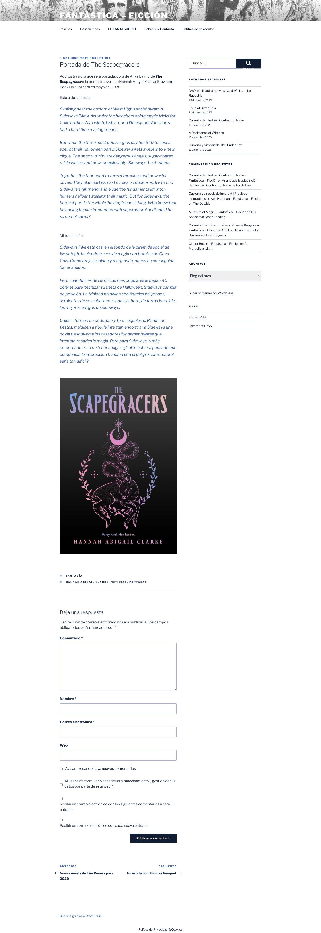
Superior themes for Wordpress (211, 293)
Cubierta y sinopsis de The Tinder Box (215, 145)
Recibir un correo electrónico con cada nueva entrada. (104, 825)
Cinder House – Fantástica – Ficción (214, 243)
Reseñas (65, 29)
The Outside (201, 203)
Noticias (119, 582)
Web (64, 745)
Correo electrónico (77, 722)
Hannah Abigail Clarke (87, 582)
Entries (197, 317)
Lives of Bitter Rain (202, 108)
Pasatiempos (90, 29)
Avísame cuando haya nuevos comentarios (100, 768)
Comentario (71, 638)
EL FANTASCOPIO (122, 29)
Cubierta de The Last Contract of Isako (216, 120)
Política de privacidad (198, 29)
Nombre (68, 699)
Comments (200, 326)
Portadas (138, 582)
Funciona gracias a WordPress (80, 916)
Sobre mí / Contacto (159, 29)
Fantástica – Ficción (114, 15)
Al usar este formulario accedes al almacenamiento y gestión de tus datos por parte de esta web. (119, 784)
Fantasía (74, 575)
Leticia (104, 58)
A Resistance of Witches (206, 133)
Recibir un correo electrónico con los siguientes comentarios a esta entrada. (115, 807)
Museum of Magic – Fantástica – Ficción (217, 212)
